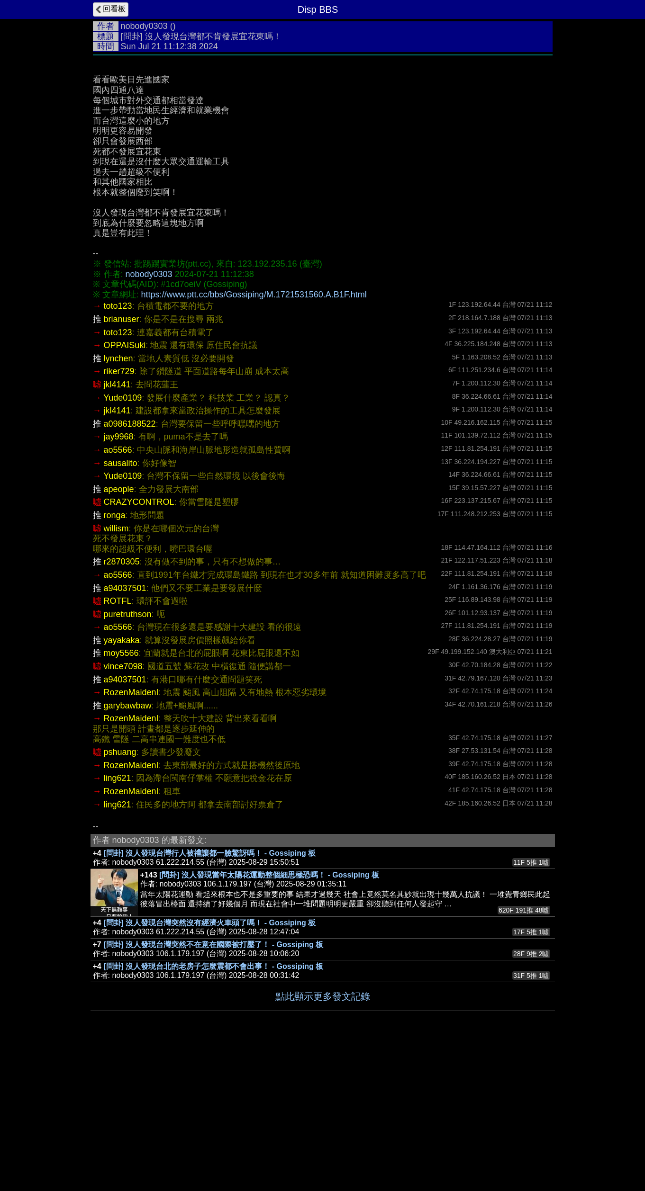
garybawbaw (128, 847)
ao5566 (118, 592)
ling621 (117, 920)
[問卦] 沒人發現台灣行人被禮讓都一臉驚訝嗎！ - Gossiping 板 (209, 995)
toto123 (118, 448)
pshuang (120, 894)
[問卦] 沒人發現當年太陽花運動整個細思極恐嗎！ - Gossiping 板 (269, 1017)
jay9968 (119, 578)
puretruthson (128, 756)
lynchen (118, 500)
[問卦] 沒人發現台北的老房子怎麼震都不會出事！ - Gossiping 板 (213, 1108)
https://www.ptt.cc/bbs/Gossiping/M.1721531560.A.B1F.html (254, 436)
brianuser (121, 461)
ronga (115, 657)
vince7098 (123, 808)
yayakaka (122, 782)
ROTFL (118, 743)
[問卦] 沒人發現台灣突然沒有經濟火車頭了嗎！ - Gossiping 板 (209, 1065)
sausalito (120, 605)
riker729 (119, 513)
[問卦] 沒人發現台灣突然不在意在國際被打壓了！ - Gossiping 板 (213, 1087)
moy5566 (121, 795)
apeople (119, 631)
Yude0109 (122, 540)
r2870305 (122, 703)
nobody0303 (144, 26)
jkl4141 (117, 526)
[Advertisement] (323, 131)
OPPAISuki (125, 487)
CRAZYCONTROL (139, 644)
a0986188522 (130, 566)
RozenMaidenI (131, 834)
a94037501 (125, 730)
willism (116, 670)
